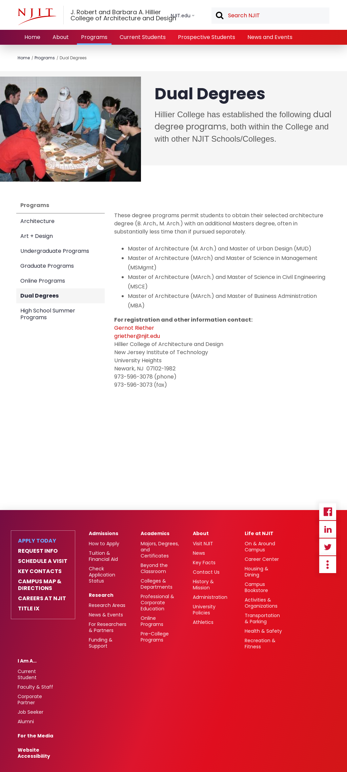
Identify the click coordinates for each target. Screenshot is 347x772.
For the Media (35, 736)
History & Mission (203, 584)
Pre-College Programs (155, 637)
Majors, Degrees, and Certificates (160, 550)
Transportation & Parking (262, 618)
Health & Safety (263, 631)
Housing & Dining (256, 572)
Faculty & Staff (35, 687)
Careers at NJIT (42, 598)
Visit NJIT (203, 544)
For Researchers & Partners (107, 627)
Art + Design (36, 236)
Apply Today (37, 540)
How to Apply (104, 544)
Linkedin (327, 529)
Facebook (327, 511)
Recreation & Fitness (260, 643)
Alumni (26, 721)
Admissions (103, 533)
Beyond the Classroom (154, 568)
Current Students (143, 37)
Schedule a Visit (42, 561)
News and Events (269, 37)
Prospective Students (206, 37)
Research (101, 595)
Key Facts (204, 563)
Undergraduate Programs (54, 251)
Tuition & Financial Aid (103, 556)
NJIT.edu (180, 15)
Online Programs (42, 281)
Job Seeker (30, 712)
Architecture (37, 221)
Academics (155, 533)
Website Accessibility (34, 753)
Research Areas (107, 605)
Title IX (28, 608)
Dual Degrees (73, 58)
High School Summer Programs (47, 314)
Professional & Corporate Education (157, 602)
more (327, 564)
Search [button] (219, 16)
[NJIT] (37, 16)
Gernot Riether (134, 328)
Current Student (27, 674)
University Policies (204, 610)
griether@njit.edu (137, 336)
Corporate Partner (30, 699)
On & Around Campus (260, 547)
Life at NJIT (259, 533)
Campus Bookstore (256, 587)
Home (32, 37)
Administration (210, 597)
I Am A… (27, 661)
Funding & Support (101, 643)
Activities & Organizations (261, 603)
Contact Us (206, 572)
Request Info (38, 551)
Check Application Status (102, 575)
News (199, 553)
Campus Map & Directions (39, 585)
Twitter (327, 547)
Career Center (262, 559)
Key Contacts (40, 571)
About (61, 37)
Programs (94, 37)
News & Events (106, 615)
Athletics (203, 622)
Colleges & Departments (156, 584)
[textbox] (270, 15)
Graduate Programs (47, 266)
